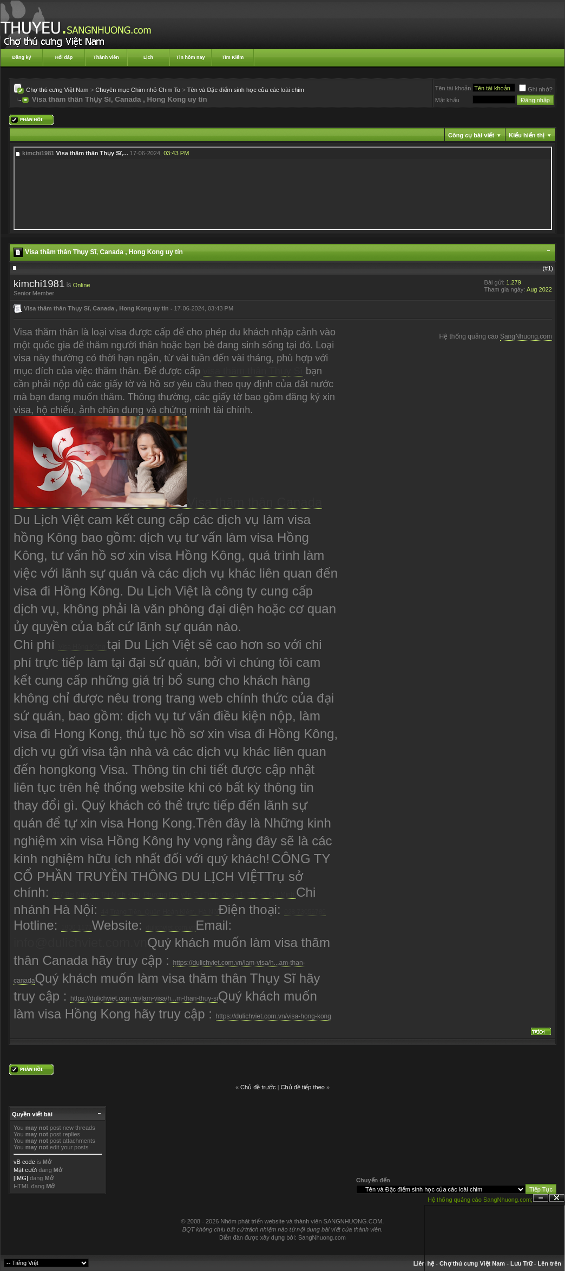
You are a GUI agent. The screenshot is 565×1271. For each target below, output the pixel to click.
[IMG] (21, 1178)
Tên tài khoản (453, 88)
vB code (24, 1162)
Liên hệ (423, 1263)
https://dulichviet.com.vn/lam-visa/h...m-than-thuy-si (144, 998)
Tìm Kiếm (233, 57)
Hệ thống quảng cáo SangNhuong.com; (480, 1199)
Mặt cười (25, 1170)
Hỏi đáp (64, 57)
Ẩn (541, 1198)
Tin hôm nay (190, 57)
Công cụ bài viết (471, 135)
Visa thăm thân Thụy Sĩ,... (92, 153)
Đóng (557, 1198)
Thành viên (106, 57)
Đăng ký (21, 57)
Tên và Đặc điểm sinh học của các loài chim (245, 90)
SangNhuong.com (526, 336)
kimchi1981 (39, 283)
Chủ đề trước (258, 1087)
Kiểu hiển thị (526, 135)
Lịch (148, 57)
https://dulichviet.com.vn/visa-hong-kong (273, 1016)
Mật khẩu (447, 100)
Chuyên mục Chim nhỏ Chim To (137, 90)
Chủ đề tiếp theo (303, 1087)
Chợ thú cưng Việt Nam (57, 90)
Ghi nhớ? (536, 89)
